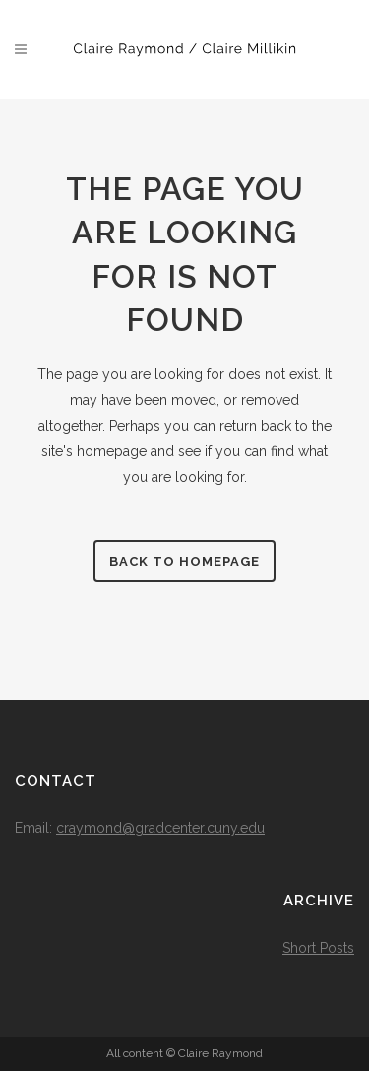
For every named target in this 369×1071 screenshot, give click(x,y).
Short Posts (318, 948)
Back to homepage (184, 561)
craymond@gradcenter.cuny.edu (160, 828)
